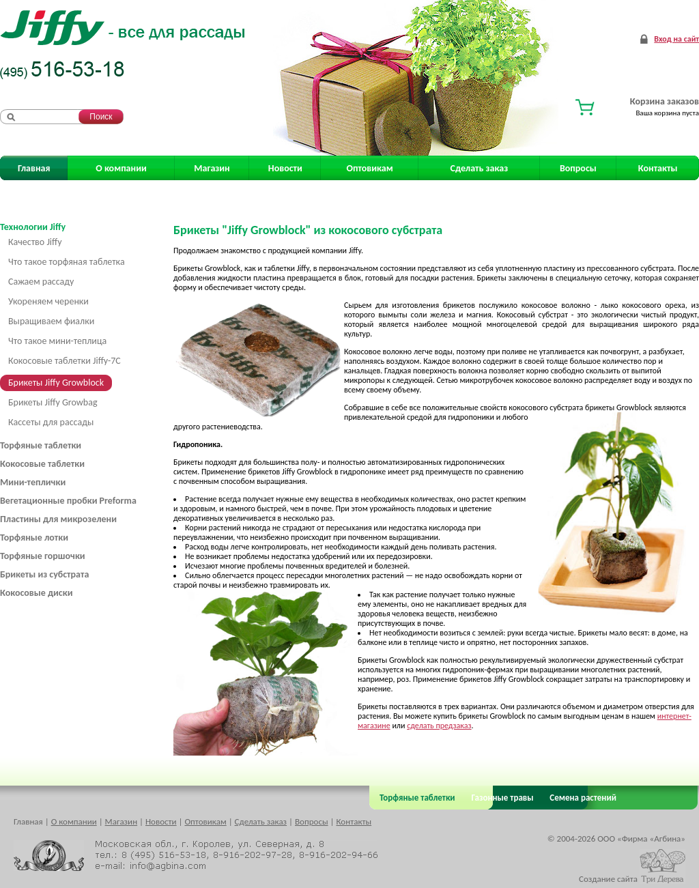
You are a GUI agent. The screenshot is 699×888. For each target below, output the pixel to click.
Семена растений (580, 797)
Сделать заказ (480, 168)
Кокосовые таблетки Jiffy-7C (64, 361)
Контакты (658, 168)
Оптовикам (370, 168)
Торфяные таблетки (40, 445)
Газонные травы (503, 797)
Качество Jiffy (35, 242)
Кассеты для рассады (51, 422)
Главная (34, 168)
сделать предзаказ (439, 725)
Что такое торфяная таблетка (66, 262)
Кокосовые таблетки (42, 464)
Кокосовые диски (36, 593)
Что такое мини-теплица (57, 341)
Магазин (211, 168)
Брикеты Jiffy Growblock (56, 382)
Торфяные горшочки (42, 556)
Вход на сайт (676, 39)
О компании (121, 168)
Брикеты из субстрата (44, 574)
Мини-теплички (33, 482)
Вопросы (578, 168)
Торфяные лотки (34, 537)
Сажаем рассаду (41, 281)
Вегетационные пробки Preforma (68, 500)
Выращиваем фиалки (51, 321)
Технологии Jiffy (33, 227)
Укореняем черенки (48, 301)
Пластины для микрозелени (58, 519)
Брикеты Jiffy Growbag (53, 402)
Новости (285, 168)
